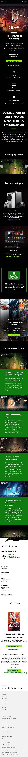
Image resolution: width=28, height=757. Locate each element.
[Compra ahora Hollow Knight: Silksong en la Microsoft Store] (14, 670)
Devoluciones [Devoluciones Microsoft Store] (4, 729)
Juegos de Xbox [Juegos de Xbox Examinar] (4, 698)
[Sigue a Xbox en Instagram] (12, 688)
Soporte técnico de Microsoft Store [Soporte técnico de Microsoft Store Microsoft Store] (8, 727)
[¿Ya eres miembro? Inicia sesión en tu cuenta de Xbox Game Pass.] (14, 649)
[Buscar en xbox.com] (5, 2)
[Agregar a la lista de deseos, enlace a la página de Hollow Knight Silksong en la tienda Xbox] (15, 673)
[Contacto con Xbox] (2, 688)
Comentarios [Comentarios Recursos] (4, 714)
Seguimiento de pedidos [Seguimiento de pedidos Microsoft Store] (6, 731)
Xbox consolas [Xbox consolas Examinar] (4, 696)
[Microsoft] (14, 1)
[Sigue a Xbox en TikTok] (18, 688)
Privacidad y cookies (17, 750)
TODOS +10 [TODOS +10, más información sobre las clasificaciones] (11, 554)
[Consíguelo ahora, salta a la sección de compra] (14, 65)
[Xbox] (3, 5)
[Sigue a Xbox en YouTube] (21, 688)
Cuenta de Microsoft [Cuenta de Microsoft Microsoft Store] (5, 725)
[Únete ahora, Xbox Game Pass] (14, 335)
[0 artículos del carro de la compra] (22, 2)
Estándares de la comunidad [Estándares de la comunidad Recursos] (6, 716)
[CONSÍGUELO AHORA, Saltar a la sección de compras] (14, 61)
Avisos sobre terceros (13, 752)
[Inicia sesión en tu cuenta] (25, 2)
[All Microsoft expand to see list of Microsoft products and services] (1, 2)
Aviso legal (23, 750)
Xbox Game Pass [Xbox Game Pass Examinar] (4, 700)
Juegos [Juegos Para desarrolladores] (3, 738)
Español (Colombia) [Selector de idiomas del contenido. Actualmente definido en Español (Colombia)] (7, 742)
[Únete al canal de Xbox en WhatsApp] (15, 688)
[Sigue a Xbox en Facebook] (6, 688)
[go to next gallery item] (26, 166)
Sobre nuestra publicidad (6, 754)
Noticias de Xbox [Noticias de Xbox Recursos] (4, 709)
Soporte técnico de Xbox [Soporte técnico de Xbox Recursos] (6, 711)
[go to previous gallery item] (1, 166)
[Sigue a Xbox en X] (9, 688)
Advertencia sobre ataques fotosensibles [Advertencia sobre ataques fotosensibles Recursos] (9, 718)
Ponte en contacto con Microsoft (7, 750)
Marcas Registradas (5, 752)
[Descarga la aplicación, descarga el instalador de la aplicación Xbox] (14, 256)
